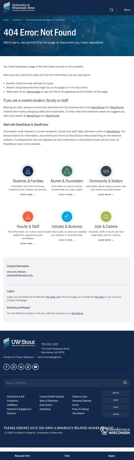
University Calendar (81, 413)
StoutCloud (98, 107)
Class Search (46, 417)
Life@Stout (12, 417)
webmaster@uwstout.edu (20, 287)
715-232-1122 (50, 356)
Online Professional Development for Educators (45, 20)
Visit (115, 413)
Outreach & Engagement (19, 421)
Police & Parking (80, 421)
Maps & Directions (49, 413)
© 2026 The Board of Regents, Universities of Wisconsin (33, 445)
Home (5, 20)
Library (75, 417)
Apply (116, 405)
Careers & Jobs (79, 409)
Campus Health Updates (52, 409)
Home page (33, 91)
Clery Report (78, 425)
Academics (17, 20)
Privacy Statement (25, 369)
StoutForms (117, 107)
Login (116, 427)
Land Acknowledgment (49, 369)
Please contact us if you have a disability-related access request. (59, 440)
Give (116, 420)
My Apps (51, 308)
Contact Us (9, 369)
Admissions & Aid (15, 409)
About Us (11, 425)
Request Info (22, 455)
